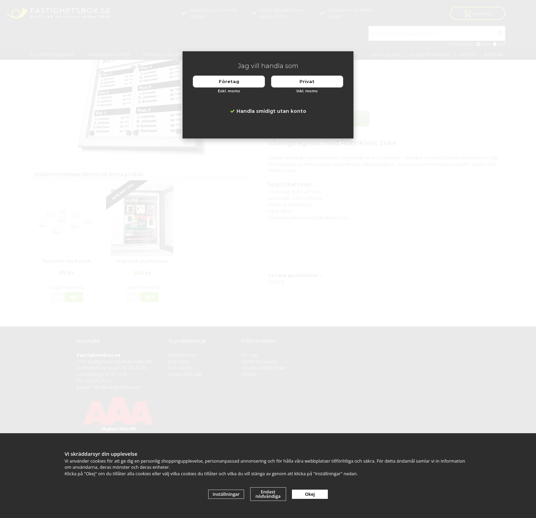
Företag (229, 81)
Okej (310, 494)
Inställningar (226, 494)
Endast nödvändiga (268, 494)
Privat (306, 81)
